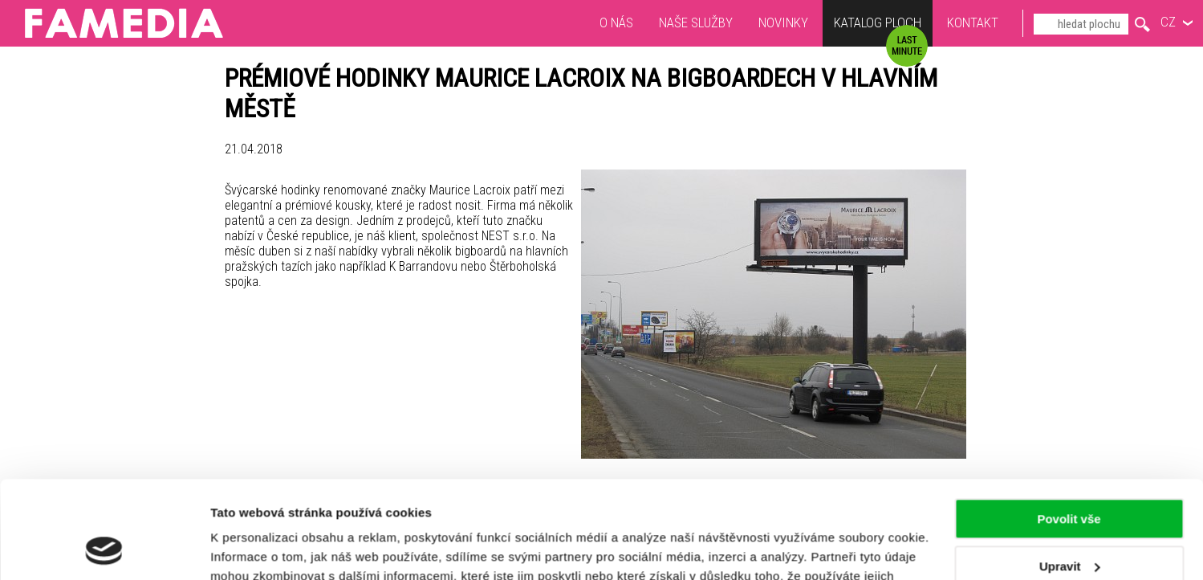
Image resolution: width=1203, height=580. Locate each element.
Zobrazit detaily (255, 548)
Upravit (1069, 474)
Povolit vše (1068, 428)
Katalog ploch (877, 24)
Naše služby (696, 22)
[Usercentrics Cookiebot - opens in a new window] (104, 549)
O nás (616, 22)
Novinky (783, 22)
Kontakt (972, 22)
